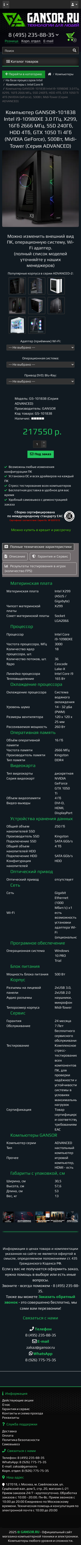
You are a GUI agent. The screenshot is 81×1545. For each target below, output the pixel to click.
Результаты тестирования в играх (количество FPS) (35, 568)
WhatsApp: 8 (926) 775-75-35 (24, 1462)
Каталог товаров (22, 61)
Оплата (7, 1435)
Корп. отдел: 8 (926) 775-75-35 (25, 1470)
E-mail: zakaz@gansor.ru (19, 1466)
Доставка (9, 1431)
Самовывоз (11, 1444)
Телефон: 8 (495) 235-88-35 (23, 1457)
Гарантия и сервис (16, 1409)
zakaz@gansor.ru (40, 1347)
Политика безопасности (21, 1440)
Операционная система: (40, 358)
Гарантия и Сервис (50, 556)
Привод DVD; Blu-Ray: (40, 375)
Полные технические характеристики (38, 547)
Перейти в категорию (23, 74)
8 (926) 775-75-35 (40, 1360)
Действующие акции (17, 1400)
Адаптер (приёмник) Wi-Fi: (40, 341)
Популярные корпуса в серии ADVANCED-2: (40, 273)
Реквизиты (10, 1417)
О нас (6, 1404)
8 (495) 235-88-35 (40, 1335)
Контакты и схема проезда (22, 1413)
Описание (15, 556)
